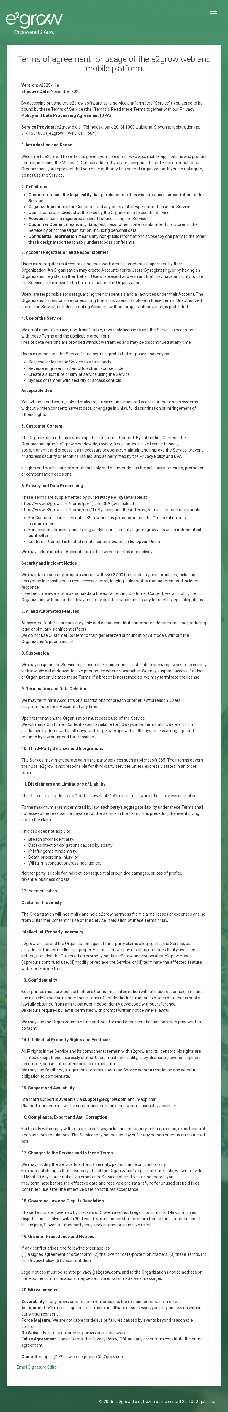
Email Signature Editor (37, 1367)
